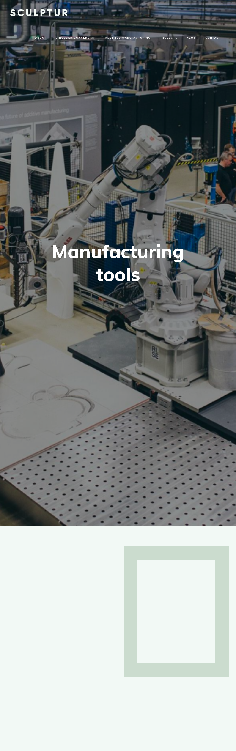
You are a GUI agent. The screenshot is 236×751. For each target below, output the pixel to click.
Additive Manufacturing (128, 37)
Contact (213, 37)
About (41, 37)
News (191, 37)
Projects (169, 37)
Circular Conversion (76, 37)
